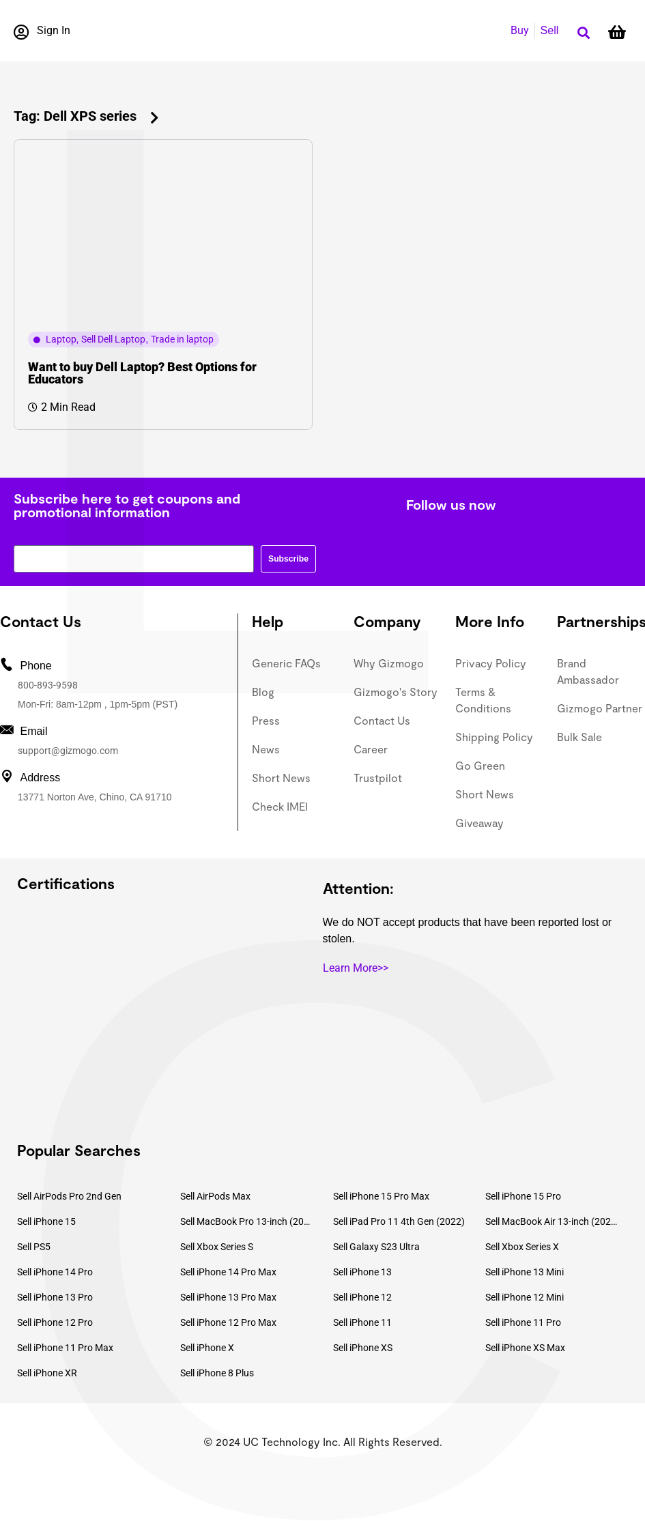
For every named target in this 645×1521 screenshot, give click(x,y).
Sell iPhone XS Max (525, 1347)
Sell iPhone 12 (362, 1297)
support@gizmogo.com (68, 750)
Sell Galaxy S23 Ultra (376, 1246)
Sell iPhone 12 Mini (524, 1297)
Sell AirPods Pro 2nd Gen (69, 1196)
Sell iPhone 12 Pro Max (228, 1322)
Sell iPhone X (207, 1347)
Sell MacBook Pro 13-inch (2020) (246, 1221)
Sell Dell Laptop (113, 339)
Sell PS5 (34, 1246)
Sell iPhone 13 (362, 1271)
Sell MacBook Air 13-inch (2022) (551, 1221)
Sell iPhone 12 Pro (55, 1322)
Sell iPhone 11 (362, 1322)
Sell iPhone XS (362, 1347)
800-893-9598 (48, 685)
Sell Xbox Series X (522, 1246)
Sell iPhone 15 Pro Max (381, 1196)
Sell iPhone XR (47, 1372)
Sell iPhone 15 (46, 1221)
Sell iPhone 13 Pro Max (228, 1297)
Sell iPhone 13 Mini (524, 1271)
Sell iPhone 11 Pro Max (65, 1347)
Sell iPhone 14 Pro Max (228, 1271)
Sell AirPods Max (215, 1196)
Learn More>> (355, 967)
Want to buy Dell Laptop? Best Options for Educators (142, 373)
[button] (583, 33)
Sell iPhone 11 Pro (523, 1322)
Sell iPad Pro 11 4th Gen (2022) (399, 1221)
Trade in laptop (182, 339)
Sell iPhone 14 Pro (55, 1271)
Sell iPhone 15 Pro (523, 1196)
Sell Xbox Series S (216, 1246)
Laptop (61, 339)
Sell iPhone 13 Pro (55, 1297)
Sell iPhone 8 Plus (217, 1372)
